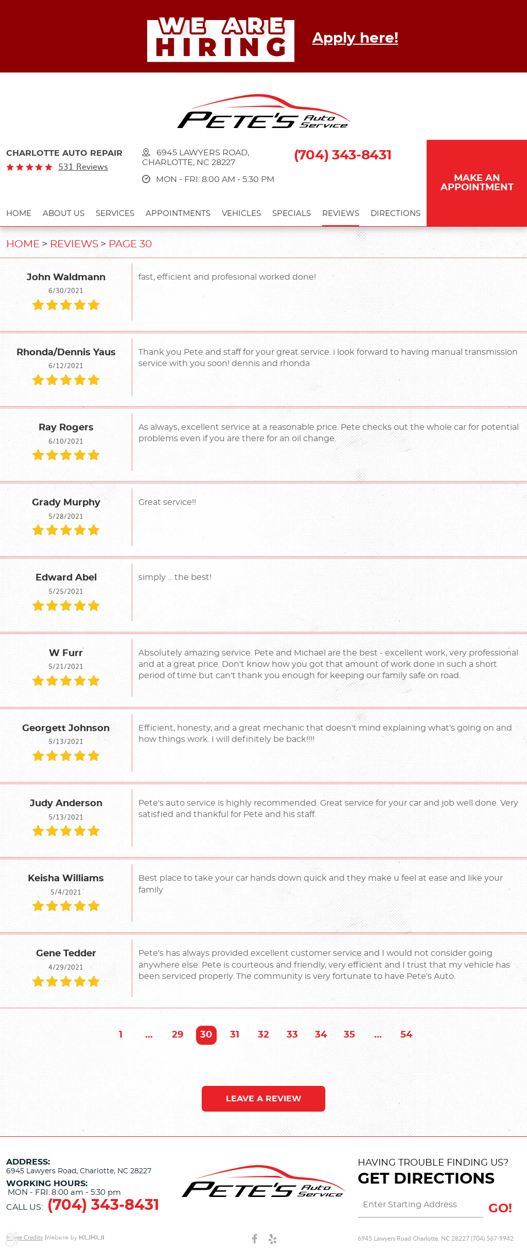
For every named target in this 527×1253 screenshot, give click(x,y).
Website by (75, 1237)
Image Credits (24, 1237)
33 (292, 1035)
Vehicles (241, 213)
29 (177, 1035)
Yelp (273, 1238)
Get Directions (426, 1179)
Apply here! (355, 38)
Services (115, 213)
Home (18, 213)
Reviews (340, 213)
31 (234, 1035)
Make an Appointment (477, 183)
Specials (291, 213)
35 (349, 1035)
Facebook (254, 1238)
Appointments (178, 213)
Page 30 (130, 244)
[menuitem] (18, 215)
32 (263, 1035)
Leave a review (264, 1099)
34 (321, 1035)
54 (406, 1035)
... (149, 1035)
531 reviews (83, 166)
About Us (63, 213)
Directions (395, 213)
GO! (500, 1209)
